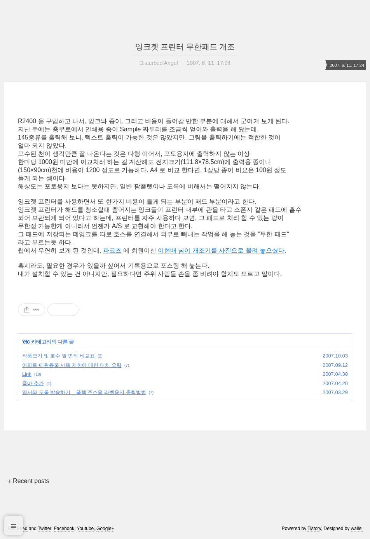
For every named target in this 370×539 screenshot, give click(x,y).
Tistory (314, 528)
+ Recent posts (28, 481)
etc (26, 341)
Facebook (64, 528)
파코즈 (112, 250)
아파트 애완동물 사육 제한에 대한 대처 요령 (72, 365)
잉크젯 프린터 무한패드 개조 (185, 46)
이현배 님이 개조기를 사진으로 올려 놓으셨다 (221, 250)
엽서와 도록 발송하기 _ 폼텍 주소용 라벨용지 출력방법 (84, 392)
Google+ (105, 528)
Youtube (85, 528)
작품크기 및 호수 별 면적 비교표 (58, 356)
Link (26, 374)
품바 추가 (33, 383)
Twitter (44, 528)
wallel (357, 528)
